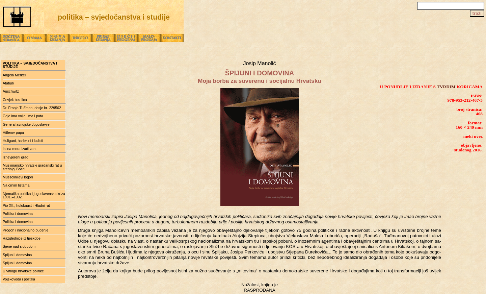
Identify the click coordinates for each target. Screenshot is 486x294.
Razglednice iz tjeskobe (21, 238)
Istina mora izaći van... (20, 149)
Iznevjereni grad (15, 157)
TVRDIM (446, 86)
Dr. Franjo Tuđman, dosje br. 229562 (32, 108)
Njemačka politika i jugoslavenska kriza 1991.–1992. (34, 195)
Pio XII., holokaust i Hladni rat (26, 205)
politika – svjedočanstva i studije (30, 65)
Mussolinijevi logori (18, 177)
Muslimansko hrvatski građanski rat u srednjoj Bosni (32, 167)
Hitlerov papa (13, 132)
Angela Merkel (14, 75)
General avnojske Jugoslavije (26, 124)
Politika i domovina (18, 214)
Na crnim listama (16, 185)
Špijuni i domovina (17, 255)
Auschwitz (11, 91)
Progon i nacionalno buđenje (25, 230)
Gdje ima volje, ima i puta (23, 116)
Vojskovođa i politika (19, 279)
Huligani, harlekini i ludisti (23, 141)
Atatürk (8, 83)
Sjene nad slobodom (19, 246)
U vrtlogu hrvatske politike (23, 271)
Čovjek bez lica (15, 100)
